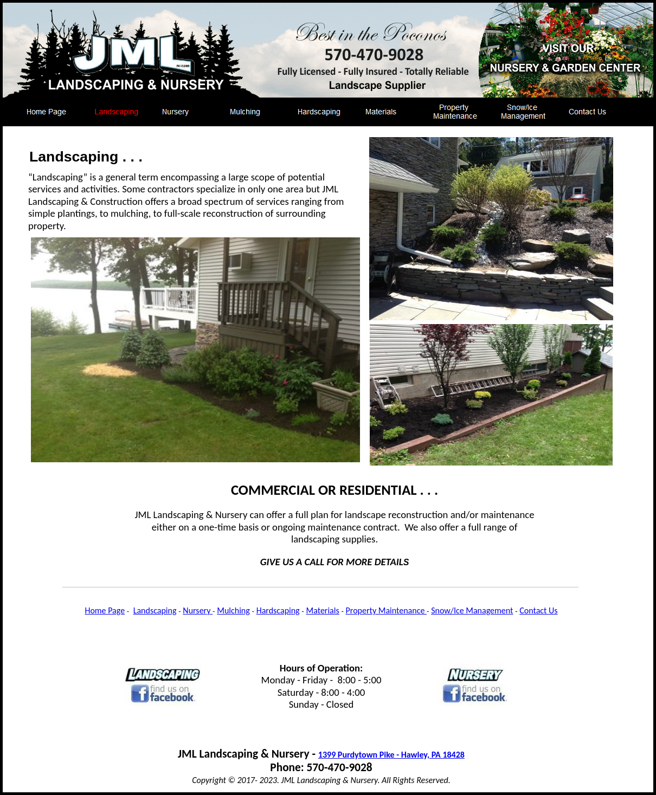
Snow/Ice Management (472, 610)
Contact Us (538, 610)
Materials (322, 610)
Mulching (233, 610)
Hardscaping (278, 610)
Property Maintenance (386, 610)
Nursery (198, 610)
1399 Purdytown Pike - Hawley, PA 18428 (391, 754)
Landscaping (155, 610)
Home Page (105, 610)
